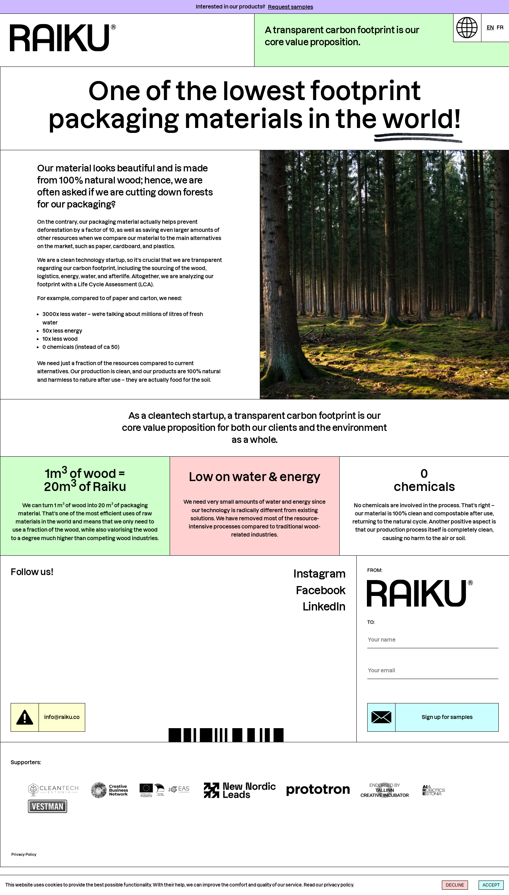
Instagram (319, 602)
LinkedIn (324, 635)
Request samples (290, 7)
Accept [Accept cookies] (491, 885)
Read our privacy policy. (329, 885)
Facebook (321, 619)
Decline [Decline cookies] (455, 885)
